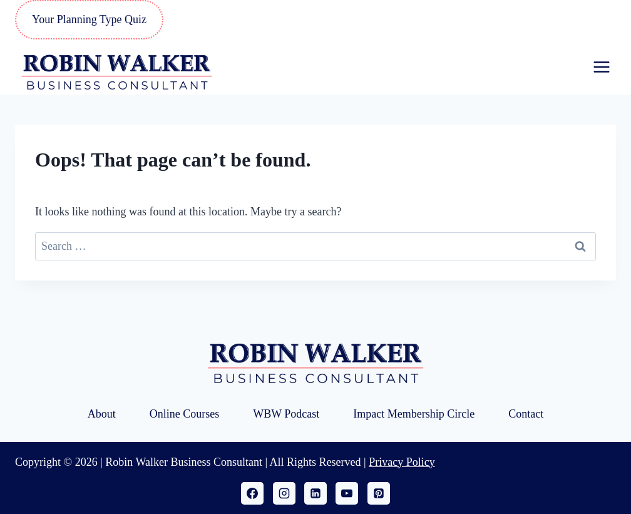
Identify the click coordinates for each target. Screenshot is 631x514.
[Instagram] (284, 493)
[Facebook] (252, 493)
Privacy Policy (402, 462)
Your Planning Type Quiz (89, 19)
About (102, 414)
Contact (525, 414)
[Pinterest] (378, 493)
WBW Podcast (286, 414)
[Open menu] (601, 67)
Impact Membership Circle (414, 414)
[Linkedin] (315, 493)
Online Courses (185, 414)
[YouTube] (347, 493)
